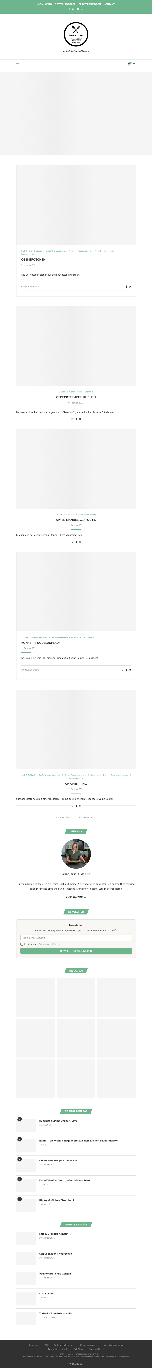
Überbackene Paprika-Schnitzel (59, 1161)
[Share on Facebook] (126, 286)
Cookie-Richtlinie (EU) (58, 1349)
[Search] (134, 64)
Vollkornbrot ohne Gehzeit (55, 1274)
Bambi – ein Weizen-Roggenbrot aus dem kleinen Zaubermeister (80, 1141)
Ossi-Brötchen (33, 259)
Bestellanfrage (65, 4)
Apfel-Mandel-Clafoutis (76, 520)
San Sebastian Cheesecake (56, 1254)
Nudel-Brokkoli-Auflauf (54, 1234)
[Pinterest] (78, 9)
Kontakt (109, 4)
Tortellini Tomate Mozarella (56, 1314)
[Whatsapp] (82, 9)
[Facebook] (69, 9)
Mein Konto (44, 4)
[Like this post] (122, 286)
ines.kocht (69, 1355)
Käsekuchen (47, 1294)
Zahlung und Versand (87, 1345)
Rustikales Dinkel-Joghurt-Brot (58, 1121)
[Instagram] (73, 9)
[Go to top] (76, 1364)
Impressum (34, 1345)
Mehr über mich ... (76, 897)
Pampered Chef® (96, 1349)
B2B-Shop (78, 1349)
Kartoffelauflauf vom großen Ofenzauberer (66, 1181)
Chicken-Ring (76, 784)
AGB (47, 1345)
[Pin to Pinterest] (130, 286)
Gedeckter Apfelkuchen (76, 397)
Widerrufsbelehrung (63, 1345)
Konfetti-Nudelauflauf (41, 643)
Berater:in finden (90, 4)
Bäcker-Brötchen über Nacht (57, 1201)
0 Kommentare (30, 286)
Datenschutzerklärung (49, 945)
